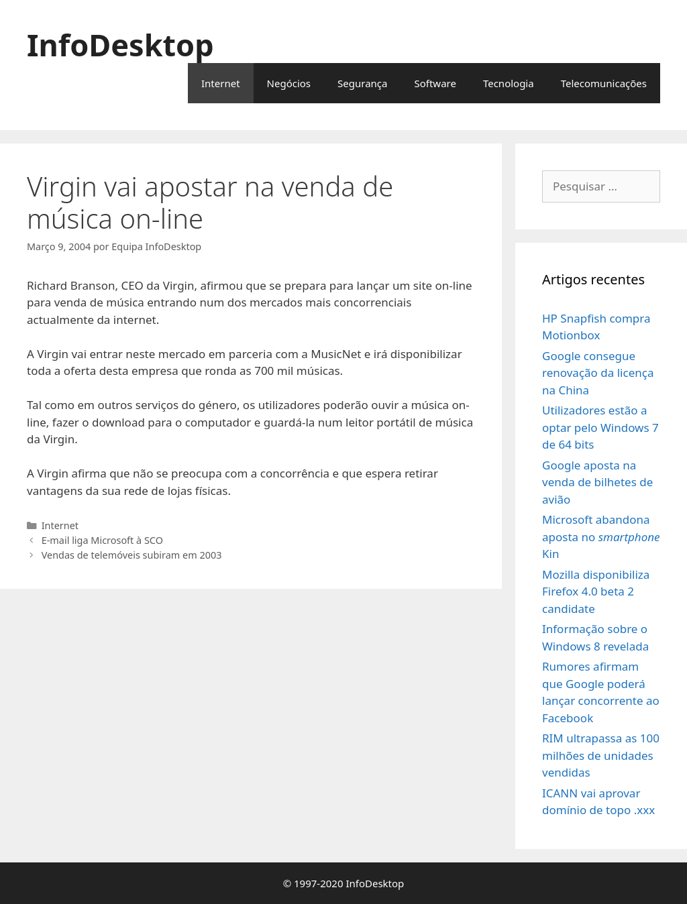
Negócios (289, 83)
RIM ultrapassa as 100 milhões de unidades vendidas (600, 755)
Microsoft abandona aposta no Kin (601, 536)
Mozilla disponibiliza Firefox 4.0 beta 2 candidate (595, 591)
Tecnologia (508, 83)
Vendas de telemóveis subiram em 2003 (132, 555)
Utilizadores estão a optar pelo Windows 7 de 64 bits (600, 427)
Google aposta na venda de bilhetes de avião (597, 482)
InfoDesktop (120, 44)
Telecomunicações (604, 83)
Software (435, 83)
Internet (220, 83)
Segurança (362, 83)
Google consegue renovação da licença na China (597, 373)
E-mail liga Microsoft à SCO (102, 540)
